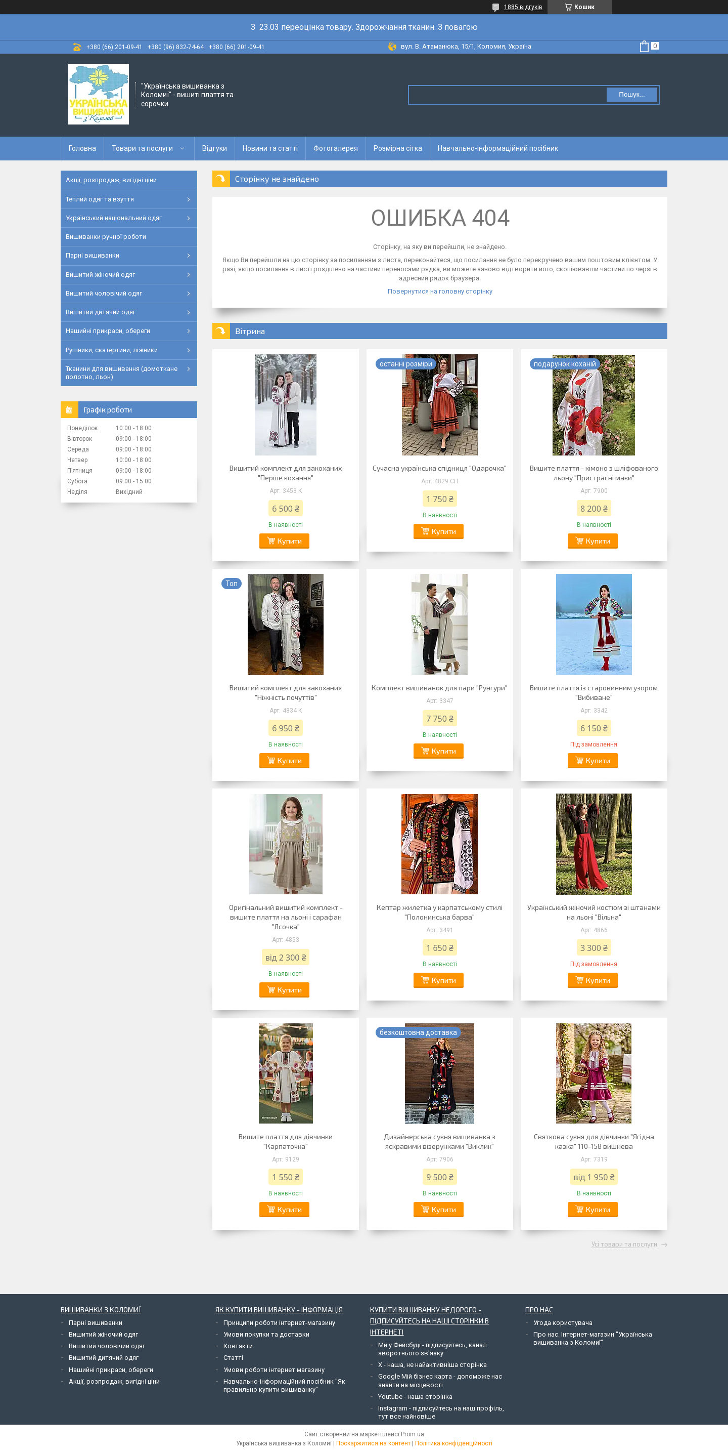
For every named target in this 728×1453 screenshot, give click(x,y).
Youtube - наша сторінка (415, 1396)
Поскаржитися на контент (373, 1443)
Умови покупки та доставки (266, 1334)
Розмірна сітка (398, 148)
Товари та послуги (142, 148)
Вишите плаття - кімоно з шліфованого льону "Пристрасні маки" (594, 473)
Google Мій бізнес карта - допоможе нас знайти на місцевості (440, 1380)
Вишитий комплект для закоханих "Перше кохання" (286, 473)
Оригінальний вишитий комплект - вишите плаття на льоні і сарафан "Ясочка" (286, 917)
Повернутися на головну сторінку (440, 291)
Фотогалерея (335, 148)
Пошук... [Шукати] (632, 94)
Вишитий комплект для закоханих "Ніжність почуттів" (286, 692)
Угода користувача (563, 1322)
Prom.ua (412, 1434)
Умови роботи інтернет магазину (274, 1370)
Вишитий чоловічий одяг (104, 293)
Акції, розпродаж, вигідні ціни (111, 180)
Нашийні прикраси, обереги (108, 331)
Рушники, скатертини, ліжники (112, 350)
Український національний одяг (114, 218)
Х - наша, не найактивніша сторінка (432, 1364)
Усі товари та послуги (624, 1244)
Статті (233, 1357)
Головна (82, 148)
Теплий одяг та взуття (100, 199)
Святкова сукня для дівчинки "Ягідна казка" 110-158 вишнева (594, 1141)
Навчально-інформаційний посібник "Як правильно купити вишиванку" (284, 1385)
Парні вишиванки (92, 255)
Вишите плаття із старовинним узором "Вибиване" (594, 692)
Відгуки (214, 148)
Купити (290, 540)
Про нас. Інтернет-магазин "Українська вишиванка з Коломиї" (592, 1338)
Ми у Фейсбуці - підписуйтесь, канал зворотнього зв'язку (432, 1349)
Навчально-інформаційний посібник (498, 148)
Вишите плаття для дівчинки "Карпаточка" (286, 1141)
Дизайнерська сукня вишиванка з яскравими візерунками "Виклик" (439, 1141)
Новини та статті (270, 148)
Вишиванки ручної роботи (106, 236)
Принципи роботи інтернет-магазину (279, 1322)
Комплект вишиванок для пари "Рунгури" (440, 687)
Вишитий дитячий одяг (100, 312)
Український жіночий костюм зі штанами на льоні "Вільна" (594, 912)
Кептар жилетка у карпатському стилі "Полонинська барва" (440, 912)
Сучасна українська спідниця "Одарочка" (440, 468)
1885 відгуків (523, 7)
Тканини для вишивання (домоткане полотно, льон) (121, 373)
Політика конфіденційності (453, 1443)
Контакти (238, 1346)
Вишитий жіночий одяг (100, 274)
